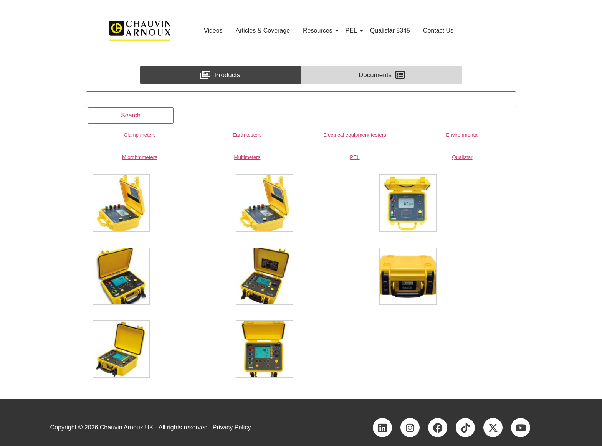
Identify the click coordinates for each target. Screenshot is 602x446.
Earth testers (247, 135)
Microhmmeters (139, 157)
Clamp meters (140, 135)
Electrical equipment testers (354, 135)
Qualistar (462, 157)
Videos (213, 30)
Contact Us (438, 30)
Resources (319, 30)
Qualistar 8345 (390, 30)
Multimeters (247, 157)
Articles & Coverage (263, 30)
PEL (353, 30)
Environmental (462, 135)
